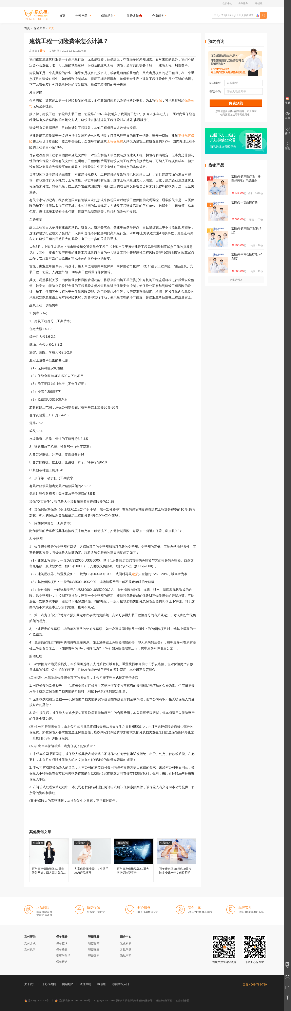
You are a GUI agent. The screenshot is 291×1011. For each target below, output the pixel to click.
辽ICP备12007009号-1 (37, 1000)
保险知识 (39, 28)
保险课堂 (134, 15)
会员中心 (227, 3)
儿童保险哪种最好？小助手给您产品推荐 (91, 860)
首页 (62, 15)
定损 (135, 574)
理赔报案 (93, 949)
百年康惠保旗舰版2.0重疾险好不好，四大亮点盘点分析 (49, 860)
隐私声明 (125, 955)
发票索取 (125, 943)
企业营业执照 (182, 1000)
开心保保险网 (36, 15)
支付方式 (30, 943)
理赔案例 (93, 955)
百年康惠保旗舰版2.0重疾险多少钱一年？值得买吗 (176, 860)
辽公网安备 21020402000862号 (72, 1000)
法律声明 (85, 984)
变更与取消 (63, 955)
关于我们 (30, 984)
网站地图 (68, 984)
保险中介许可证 (164, 1000)
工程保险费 (115, 141)
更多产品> (235, 279)
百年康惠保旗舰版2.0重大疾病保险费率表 (133, 860)
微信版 (101, 984)
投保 (158, 100)
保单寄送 (61, 961)
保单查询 (61, 943)
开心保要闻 (49, 984)
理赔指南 (93, 943)
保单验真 (61, 949)
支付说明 (30, 949)
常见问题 (125, 949)
